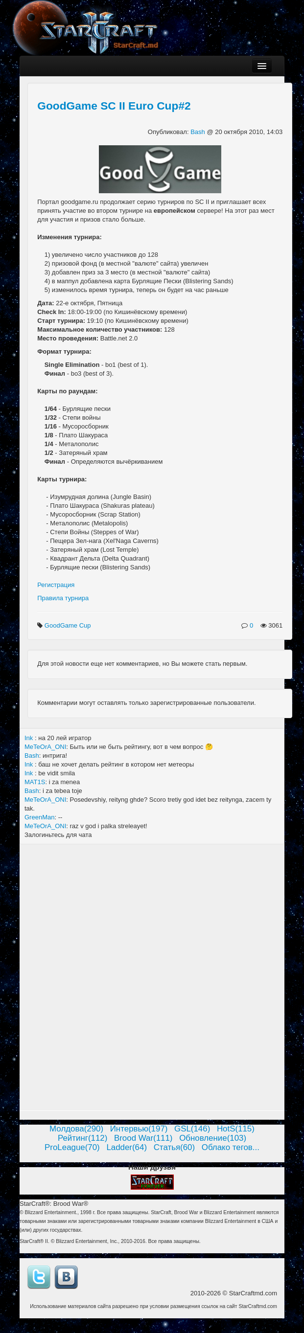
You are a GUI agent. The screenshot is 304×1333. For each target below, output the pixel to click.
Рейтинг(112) (82, 1138)
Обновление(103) (212, 1138)
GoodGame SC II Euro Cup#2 (114, 105)
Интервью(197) (139, 1128)
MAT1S (34, 782)
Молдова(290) (76, 1128)
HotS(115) (236, 1128)
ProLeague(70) (72, 1147)
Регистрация (55, 584)
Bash (198, 132)
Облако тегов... (230, 1147)
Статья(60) (174, 1147)
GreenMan (39, 817)
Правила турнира (63, 598)
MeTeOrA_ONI (45, 746)
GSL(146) (192, 1128)
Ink (29, 738)
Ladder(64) (126, 1147)
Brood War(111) (143, 1138)
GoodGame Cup (69, 625)
